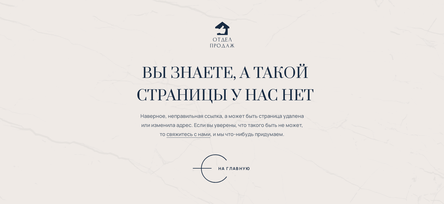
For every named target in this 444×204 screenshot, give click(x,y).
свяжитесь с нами (188, 134)
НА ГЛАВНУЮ (234, 168)
